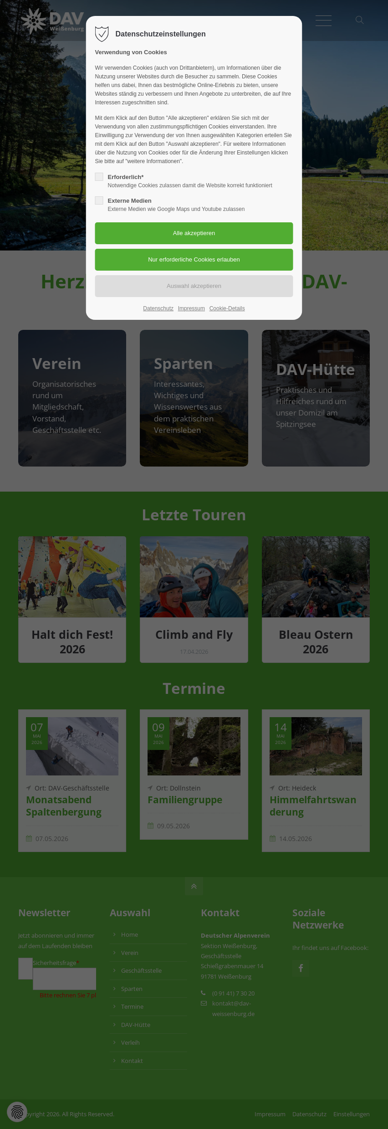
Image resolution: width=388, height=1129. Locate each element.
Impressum (191, 308)
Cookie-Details (227, 308)
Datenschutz (158, 308)
